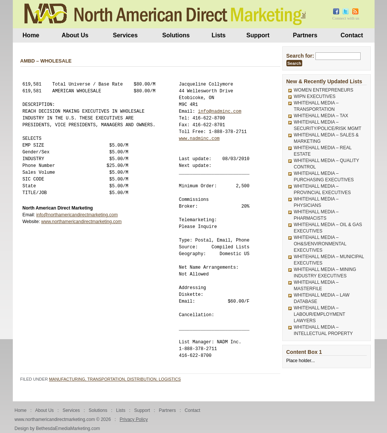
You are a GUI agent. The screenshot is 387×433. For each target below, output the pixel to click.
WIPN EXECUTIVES (315, 96)
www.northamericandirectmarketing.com (81, 221)
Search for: (300, 56)
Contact (352, 35)
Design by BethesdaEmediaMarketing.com (57, 428)
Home (31, 35)
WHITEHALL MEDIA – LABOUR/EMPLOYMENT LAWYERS (319, 314)
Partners (305, 35)
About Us (75, 35)
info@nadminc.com (219, 111)
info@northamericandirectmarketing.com (77, 214)
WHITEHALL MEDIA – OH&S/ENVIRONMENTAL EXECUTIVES (320, 244)
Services (125, 35)
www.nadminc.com (199, 138)
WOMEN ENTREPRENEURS (323, 90)
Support (257, 35)
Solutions (176, 35)
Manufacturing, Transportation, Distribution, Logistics (115, 379)
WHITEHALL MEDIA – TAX (321, 115)
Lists (218, 35)
